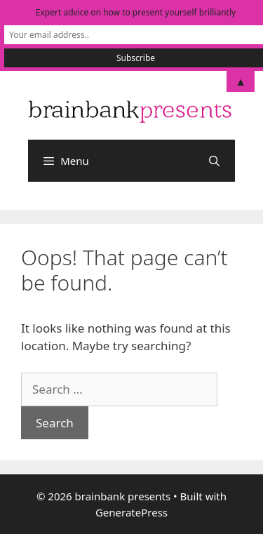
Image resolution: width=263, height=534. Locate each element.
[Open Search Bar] (214, 161)
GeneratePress (131, 512)
